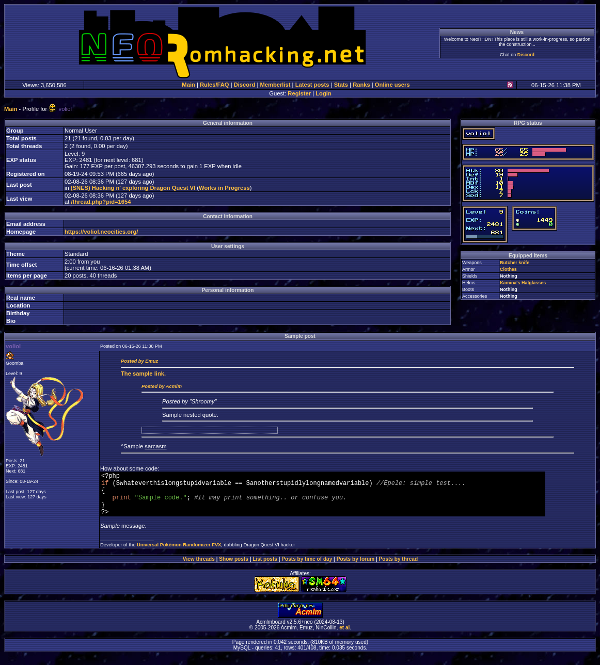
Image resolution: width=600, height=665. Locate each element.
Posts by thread (398, 568)
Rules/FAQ (214, 85)
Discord (525, 54)
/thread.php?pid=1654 (101, 202)
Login (323, 93)
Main (188, 85)
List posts (264, 568)
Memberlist (275, 85)
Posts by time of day (306, 568)
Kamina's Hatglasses (523, 282)
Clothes (508, 269)
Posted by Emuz (139, 361)
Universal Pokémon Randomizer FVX (179, 554)
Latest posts (312, 85)
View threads (199, 568)
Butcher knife (514, 262)
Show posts (233, 568)
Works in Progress (224, 188)
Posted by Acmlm (161, 386)
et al (344, 637)
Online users (392, 85)
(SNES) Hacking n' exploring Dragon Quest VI (133, 188)
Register (299, 93)
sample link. (143, 373)
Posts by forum (355, 568)
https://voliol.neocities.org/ (101, 232)
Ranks (361, 85)
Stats (341, 85)
